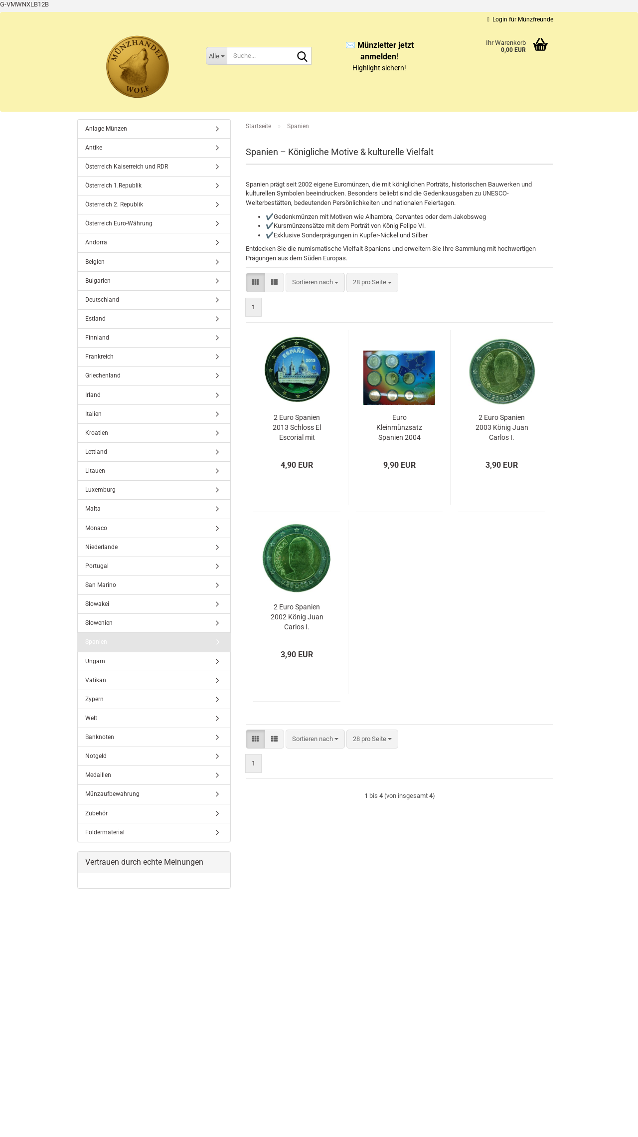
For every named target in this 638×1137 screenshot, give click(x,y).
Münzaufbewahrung (112, 793)
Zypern (94, 699)
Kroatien (96, 432)
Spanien (96, 641)
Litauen (95, 470)
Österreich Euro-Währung (119, 223)
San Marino (100, 584)
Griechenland (103, 375)
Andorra (96, 242)
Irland (93, 394)
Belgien (95, 261)
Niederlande (101, 547)
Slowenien (99, 622)
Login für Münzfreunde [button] (520, 19)
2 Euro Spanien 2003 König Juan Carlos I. (502, 427)
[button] (255, 282)
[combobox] (315, 282)
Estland (95, 318)
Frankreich (99, 356)
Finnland (97, 337)
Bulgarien (98, 280)
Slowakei (97, 603)
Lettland (96, 451)
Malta (93, 508)
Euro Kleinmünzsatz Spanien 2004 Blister (399, 427)
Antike (93, 147)
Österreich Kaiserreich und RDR (126, 166)
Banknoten (99, 737)
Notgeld (96, 756)
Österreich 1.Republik (113, 185)
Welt (91, 718)
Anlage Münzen (106, 128)
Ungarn (95, 661)
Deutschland (102, 299)
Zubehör (96, 813)
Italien (93, 413)
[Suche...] (216, 56)
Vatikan (95, 680)
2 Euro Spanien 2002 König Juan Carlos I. (297, 617)
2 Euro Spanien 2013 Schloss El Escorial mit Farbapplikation (297, 427)
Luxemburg (100, 489)
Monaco (96, 528)
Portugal (97, 566)
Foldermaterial (105, 832)
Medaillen (98, 774)
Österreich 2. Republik (114, 204)
